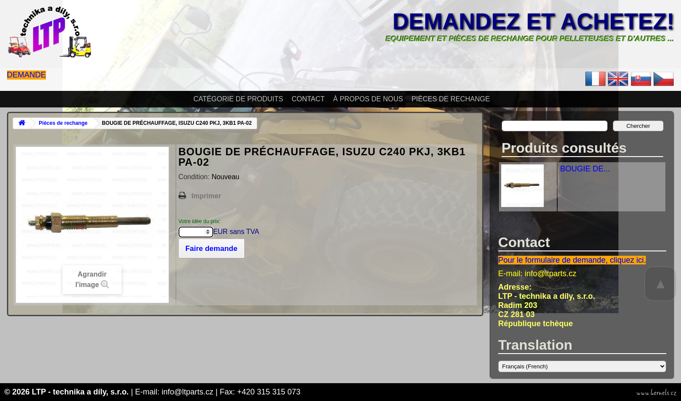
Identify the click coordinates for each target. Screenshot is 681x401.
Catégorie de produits (238, 99)
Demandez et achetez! (533, 21)
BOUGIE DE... (585, 168)
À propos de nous (368, 99)
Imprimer (206, 196)
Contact (307, 99)
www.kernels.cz (656, 393)
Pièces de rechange (450, 99)
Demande (26, 74)
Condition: (195, 176)
